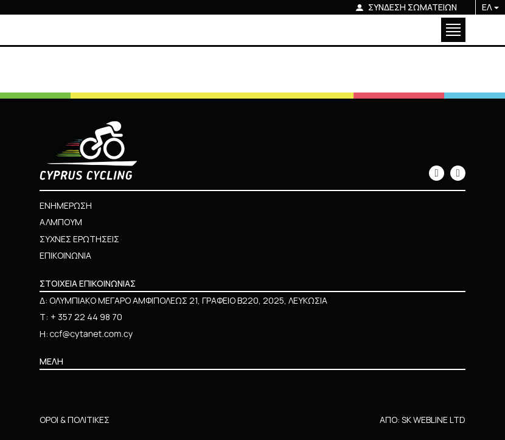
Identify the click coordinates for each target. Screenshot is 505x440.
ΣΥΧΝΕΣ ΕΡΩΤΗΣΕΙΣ (79, 239)
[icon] (436, 173)
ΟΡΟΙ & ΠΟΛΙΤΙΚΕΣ (75, 419)
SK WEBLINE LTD (433, 419)
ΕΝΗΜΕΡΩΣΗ (66, 205)
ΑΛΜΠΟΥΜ (61, 222)
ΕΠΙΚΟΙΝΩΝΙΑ (65, 255)
